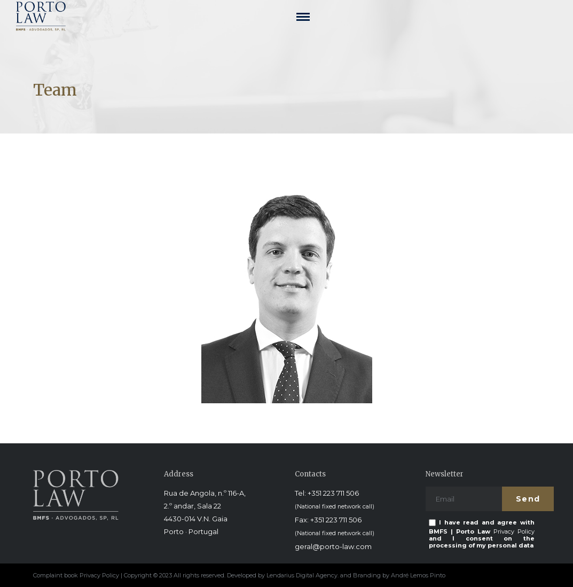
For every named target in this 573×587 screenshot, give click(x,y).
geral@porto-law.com (333, 546)
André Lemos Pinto (418, 575)
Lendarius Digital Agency (301, 575)
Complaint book (56, 575)
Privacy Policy (514, 531)
